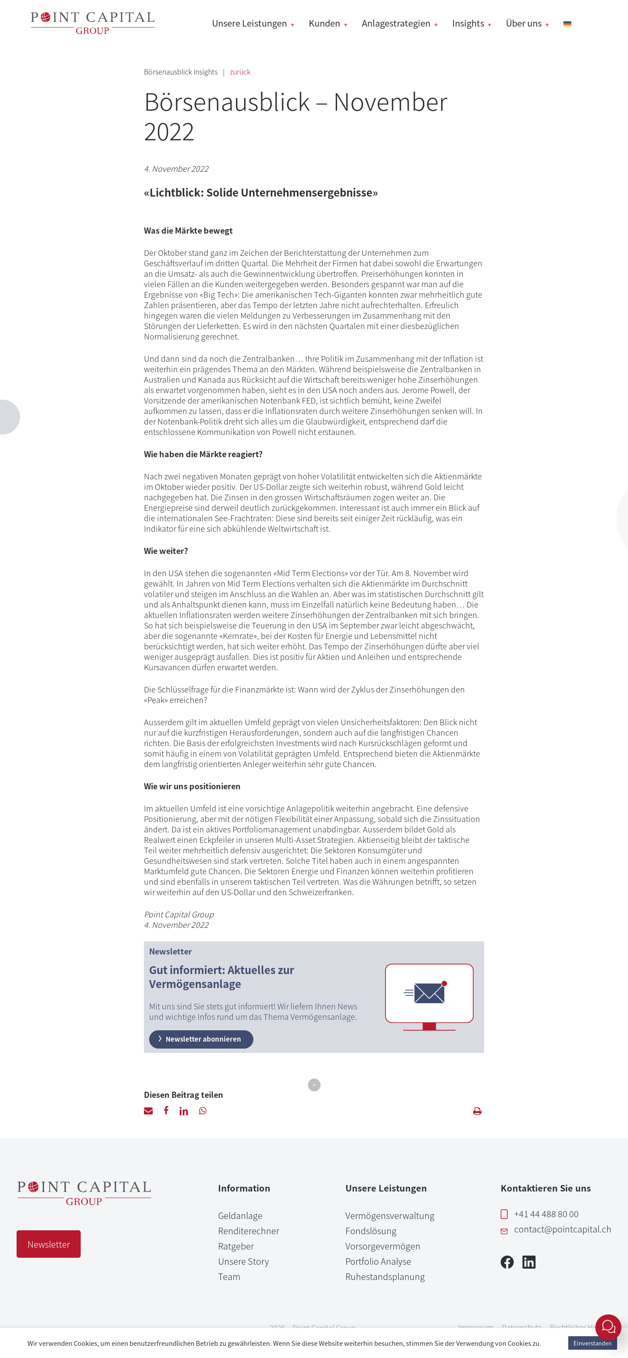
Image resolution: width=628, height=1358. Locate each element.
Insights (206, 71)
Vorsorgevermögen (382, 1245)
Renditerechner (248, 1230)
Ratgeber (236, 1245)
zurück (240, 71)
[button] (314, 1085)
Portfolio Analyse (378, 1261)
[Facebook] (507, 1265)
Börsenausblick (169, 71)
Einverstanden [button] (592, 1343)
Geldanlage (240, 1215)
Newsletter (48, 1244)
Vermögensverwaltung (389, 1215)
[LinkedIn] (529, 1265)
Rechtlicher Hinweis (581, 1327)
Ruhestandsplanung (385, 1276)
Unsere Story (243, 1261)
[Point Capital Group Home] (84, 1201)
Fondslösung (370, 1230)
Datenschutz (521, 1327)
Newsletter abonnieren (199, 1038)
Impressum (475, 1327)
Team (229, 1276)
